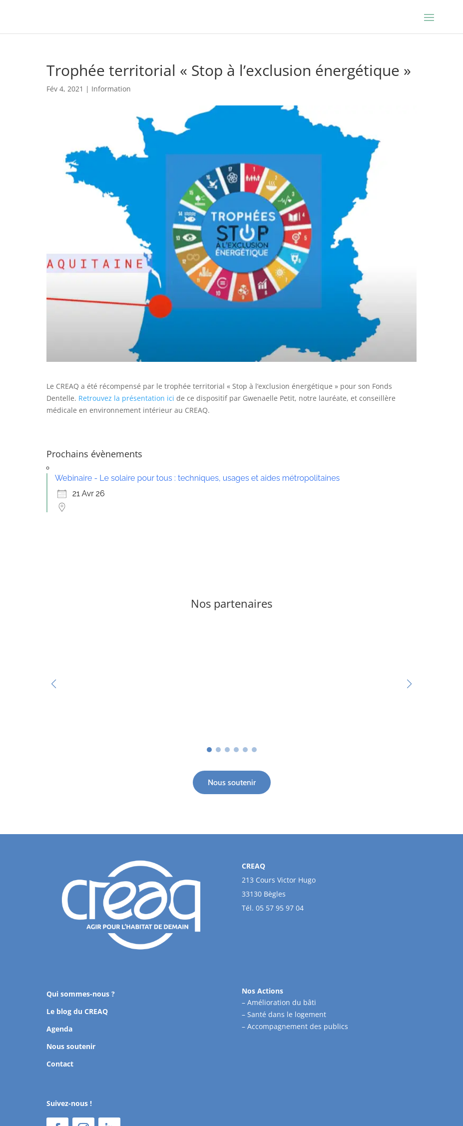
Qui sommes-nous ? (80, 994)
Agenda (59, 1029)
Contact (59, 1064)
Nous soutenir (232, 782)
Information (111, 88)
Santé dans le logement (286, 1014)
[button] (409, 684)
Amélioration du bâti (281, 1002)
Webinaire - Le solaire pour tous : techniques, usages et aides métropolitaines (197, 478)
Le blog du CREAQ (77, 1011)
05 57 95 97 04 (280, 908)
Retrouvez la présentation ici (126, 398)
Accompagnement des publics (297, 1026)
